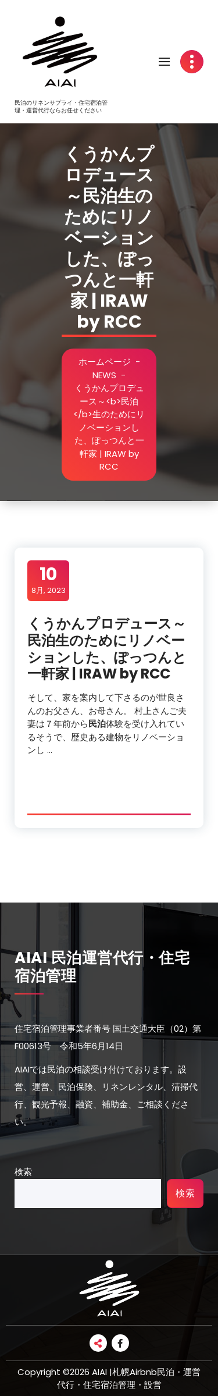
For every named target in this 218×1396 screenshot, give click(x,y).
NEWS (104, 375)
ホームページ (104, 362)
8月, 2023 (48, 580)
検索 (23, 1172)
